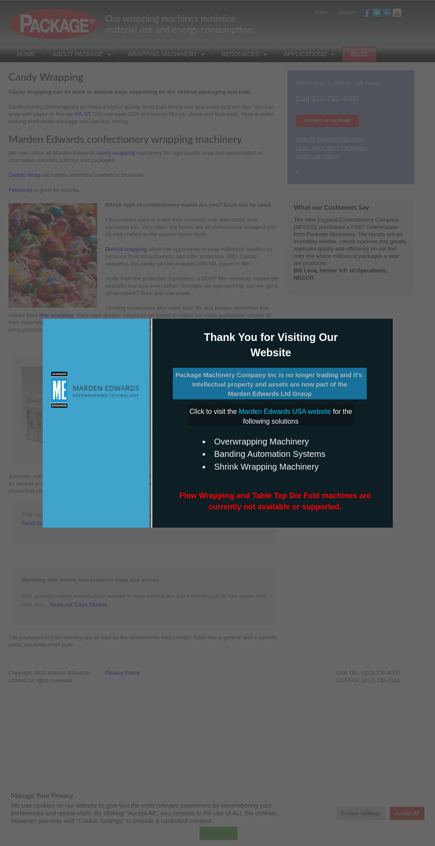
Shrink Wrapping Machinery (266, 466)
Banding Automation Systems (269, 454)
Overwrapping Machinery (261, 441)
